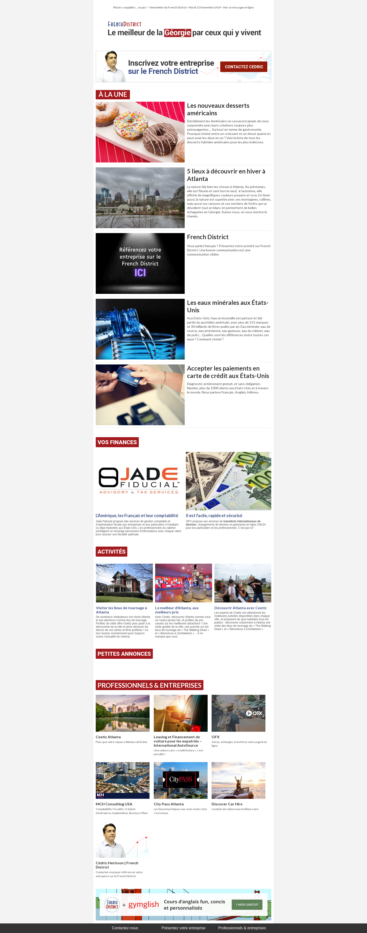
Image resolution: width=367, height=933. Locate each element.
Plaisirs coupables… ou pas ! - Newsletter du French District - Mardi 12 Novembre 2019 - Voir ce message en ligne (183, 7)
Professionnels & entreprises (242, 928)
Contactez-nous (125, 928)
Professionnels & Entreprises (150, 685)
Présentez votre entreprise (183, 928)
